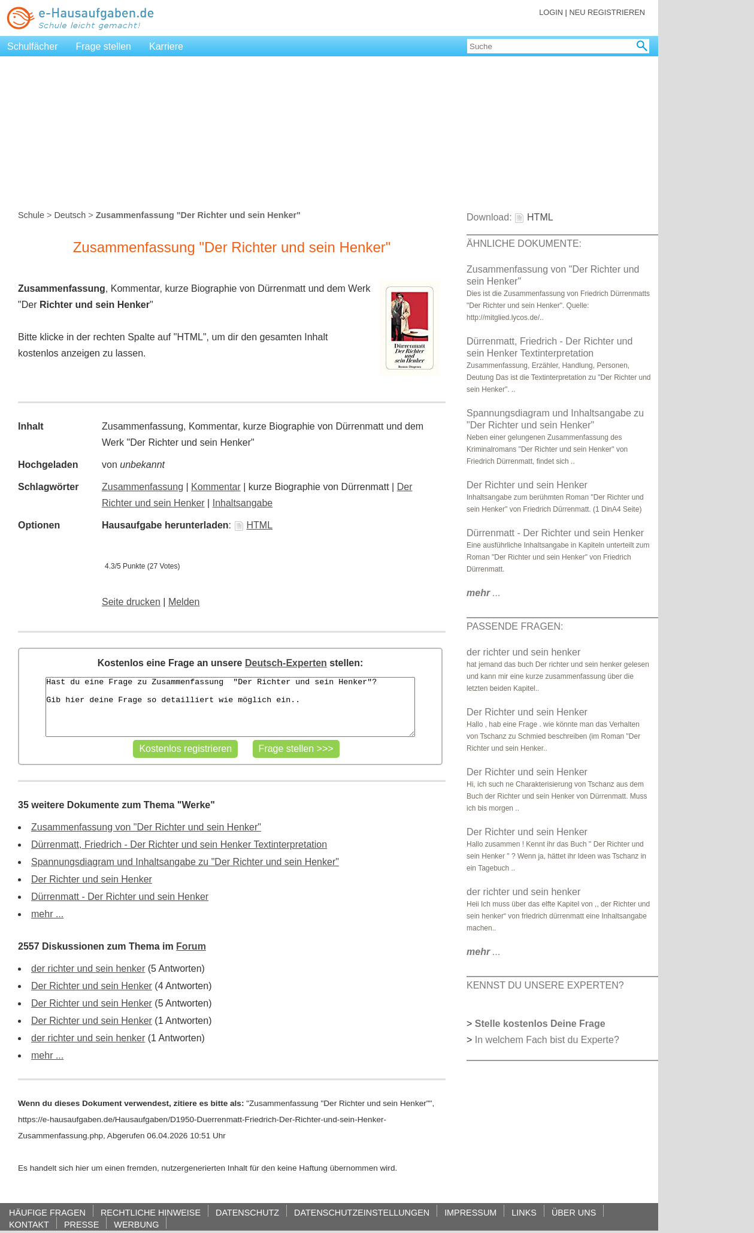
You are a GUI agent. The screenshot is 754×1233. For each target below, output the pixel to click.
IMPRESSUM (470, 1212)
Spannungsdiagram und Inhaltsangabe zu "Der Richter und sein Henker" (185, 862)
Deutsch (70, 215)
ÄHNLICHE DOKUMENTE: (524, 243)
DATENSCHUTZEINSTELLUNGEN (361, 1212)
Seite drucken (131, 602)
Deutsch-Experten (286, 663)
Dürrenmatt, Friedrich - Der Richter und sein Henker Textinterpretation (179, 844)
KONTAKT (29, 1224)
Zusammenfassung (142, 487)
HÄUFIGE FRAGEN (47, 1212)
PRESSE (81, 1224)
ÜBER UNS (574, 1212)
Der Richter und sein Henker (91, 879)
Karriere (166, 46)
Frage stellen (104, 46)
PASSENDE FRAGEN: (515, 626)
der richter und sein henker (88, 968)
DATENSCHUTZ (247, 1212)
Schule (31, 215)
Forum (191, 946)
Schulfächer (32, 46)
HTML (253, 525)
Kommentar (216, 487)
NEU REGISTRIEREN (607, 12)
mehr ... (47, 914)
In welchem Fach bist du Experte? (547, 1040)
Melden (183, 602)
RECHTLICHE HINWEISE (151, 1212)
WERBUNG (136, 1224)
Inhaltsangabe (243, 503)
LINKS (524, 1212)
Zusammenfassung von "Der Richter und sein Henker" (146, 827)
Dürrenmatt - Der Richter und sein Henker (119, 896)
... (484, 593)
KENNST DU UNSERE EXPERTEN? (545, 985)
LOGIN (551, 12)
